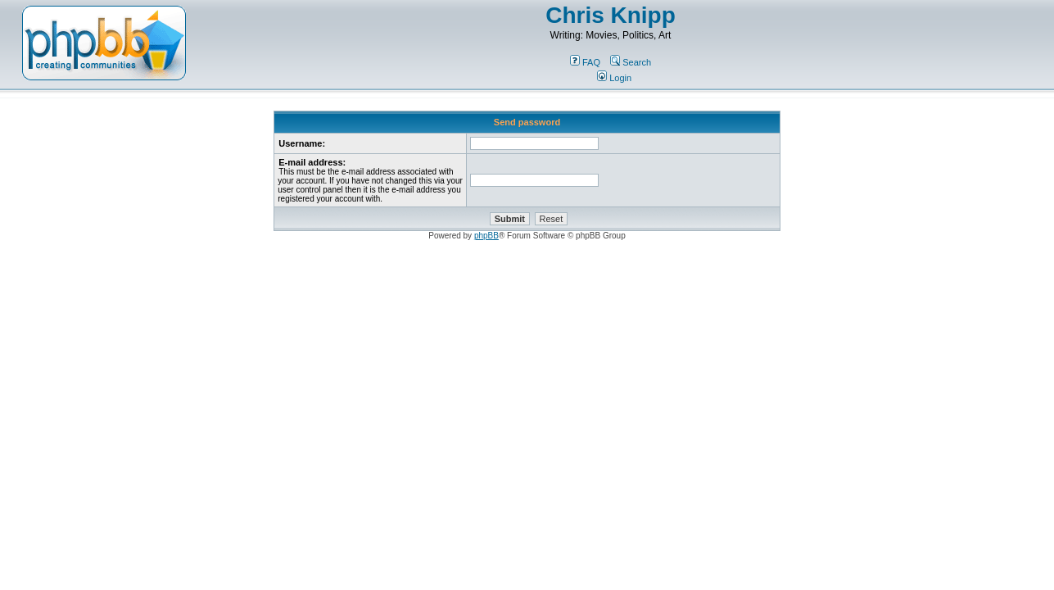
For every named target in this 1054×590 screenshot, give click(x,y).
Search (630, 62)
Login (614, 78)
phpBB (486, 235)
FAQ (585, 62)
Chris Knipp (610, 15)
